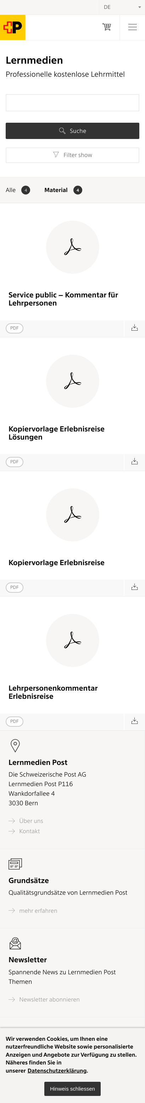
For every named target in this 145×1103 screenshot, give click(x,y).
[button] (72, 1089)
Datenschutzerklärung (57, 1070)
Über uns (26, 821)
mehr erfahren (33, 910)
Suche (72, 130)
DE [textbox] (107, 7)
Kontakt (24, 831)
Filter (72, 154)
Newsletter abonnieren (44, 999)
